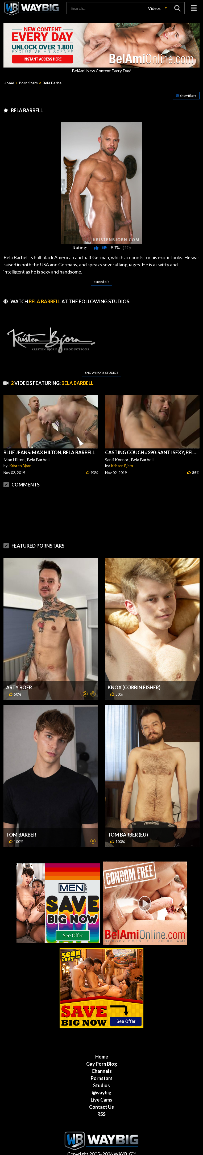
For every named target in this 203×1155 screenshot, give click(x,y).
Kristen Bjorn (20, 461)
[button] (157, 8)
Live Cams (101, 1095)
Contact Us (101, 1102)
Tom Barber (21, 830)
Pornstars (102, 1073)
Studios (101, 1080)
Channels (102, 1066)
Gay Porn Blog (101, 1059)
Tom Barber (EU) (128, 830)
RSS (101, 1109)
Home (8, 83)
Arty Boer (19, 683)
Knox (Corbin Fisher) (134, 683)
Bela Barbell (53, 83)
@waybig (101, 1088)
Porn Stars (28, 83)
